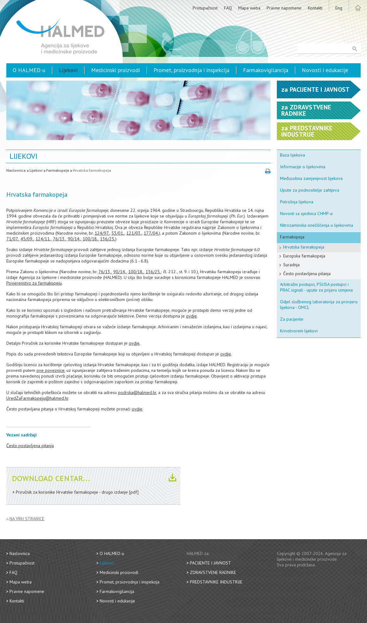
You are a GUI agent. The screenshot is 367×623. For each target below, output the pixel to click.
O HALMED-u (29, 70)
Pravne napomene (284, 8)
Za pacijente (291, 319)
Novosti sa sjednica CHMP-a (306, 213)
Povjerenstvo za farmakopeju (34, 283)
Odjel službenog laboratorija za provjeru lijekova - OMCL (319, 304)
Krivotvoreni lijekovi (299, 331)
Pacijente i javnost (210, 563)
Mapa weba (249, 8)
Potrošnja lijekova (296, 202)
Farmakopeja (57, 170)
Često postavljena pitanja (30, 445)
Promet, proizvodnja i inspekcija (191, 70)
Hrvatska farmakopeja (92, 170)
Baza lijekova (292, 155)
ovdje (191, 316)
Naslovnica (16, 170)
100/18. (90, 239)
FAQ (228, 8)
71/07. (12, 239)
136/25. (107, 239)
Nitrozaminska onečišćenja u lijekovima (316, 225)
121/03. (134, 233)
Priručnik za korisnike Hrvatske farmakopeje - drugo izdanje (72, 492)
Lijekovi (68, 70)
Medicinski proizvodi (115, 70)
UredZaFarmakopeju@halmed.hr (37, 398)
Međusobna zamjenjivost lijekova (311, 178)
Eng (338, 8)
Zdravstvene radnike (213, 572)
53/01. (117, 233)
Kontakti (315, 8)
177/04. (151, 233)
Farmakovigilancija (265, 70)
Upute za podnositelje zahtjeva (309, 190)
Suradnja (291, 265)
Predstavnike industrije (216, 582)
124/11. (43, 239)
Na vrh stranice (26, 518)
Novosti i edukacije (325, 70)
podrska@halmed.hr (137, 392)
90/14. (74, 239)
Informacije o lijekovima (302, 167)
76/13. (59, 239)
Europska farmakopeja (304, 256)
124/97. (102, 233)
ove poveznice (50, 370)
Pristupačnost (205, 8)
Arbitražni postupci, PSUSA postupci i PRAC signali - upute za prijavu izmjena (316, 287)
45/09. (27, 239)
